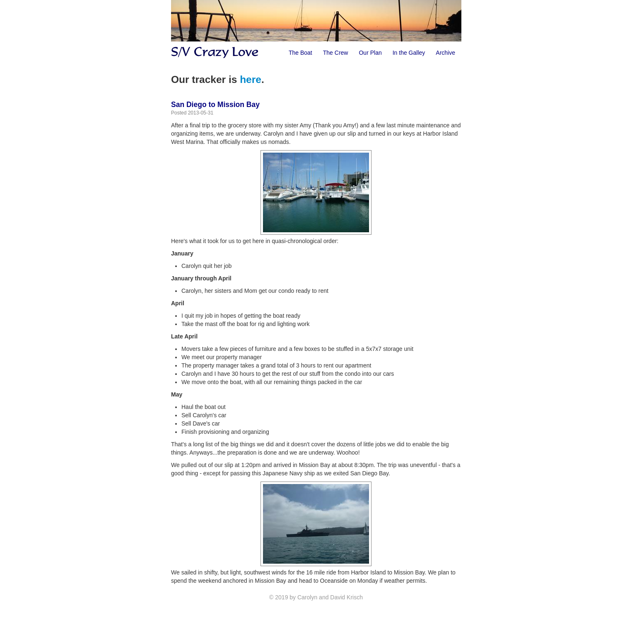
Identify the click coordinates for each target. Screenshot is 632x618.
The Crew (335, 52)
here (250, 79)
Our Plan (370, 52)
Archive (445, 52)
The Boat (300, 52)
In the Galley (409, 52)
